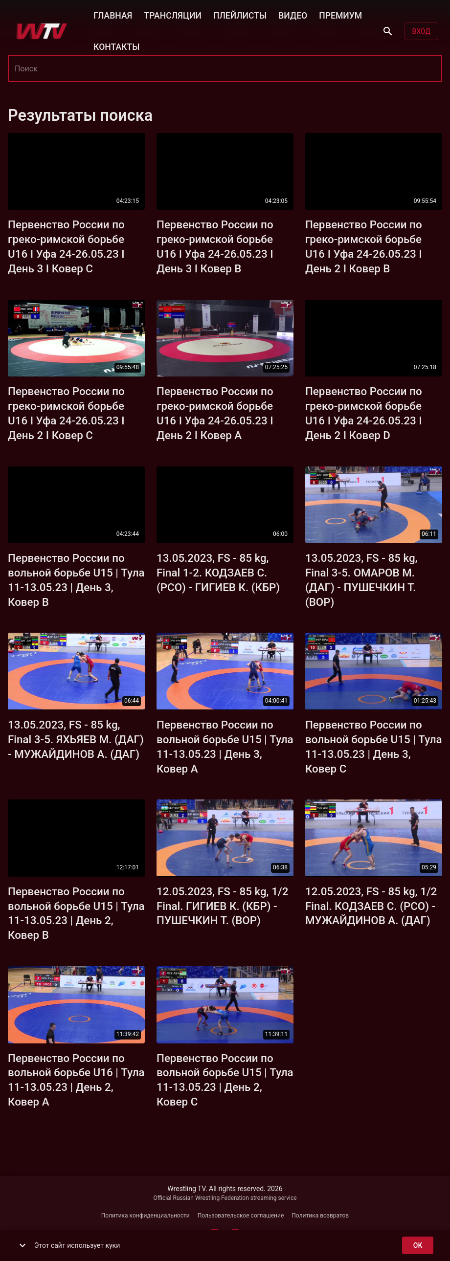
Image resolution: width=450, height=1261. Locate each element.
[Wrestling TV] (42, 31)
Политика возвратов (320, 1215)
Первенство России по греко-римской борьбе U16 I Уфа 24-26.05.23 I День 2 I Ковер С (66, 413)
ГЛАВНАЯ (113, 14)
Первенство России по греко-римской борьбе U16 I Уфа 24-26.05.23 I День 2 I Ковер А (215, 413)
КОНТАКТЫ (116, 46)
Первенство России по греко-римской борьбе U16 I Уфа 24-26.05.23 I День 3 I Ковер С (66, 246)
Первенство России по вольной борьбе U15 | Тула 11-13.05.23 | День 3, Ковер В (76, 580)
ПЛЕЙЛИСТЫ (239, 14)
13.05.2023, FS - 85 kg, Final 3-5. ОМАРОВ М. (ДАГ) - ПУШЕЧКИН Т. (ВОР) (361, 580)
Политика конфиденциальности (145, 1215)
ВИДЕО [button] (292, 14)
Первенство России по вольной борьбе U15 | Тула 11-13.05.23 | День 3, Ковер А (225, 746)
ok (417, 1246)
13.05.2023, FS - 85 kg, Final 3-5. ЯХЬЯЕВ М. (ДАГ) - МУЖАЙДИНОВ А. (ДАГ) (76, 739)
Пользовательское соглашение (241, 1215)
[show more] (22, 1245)
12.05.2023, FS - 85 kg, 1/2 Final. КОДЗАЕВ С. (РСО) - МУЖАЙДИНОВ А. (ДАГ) (371, 906)
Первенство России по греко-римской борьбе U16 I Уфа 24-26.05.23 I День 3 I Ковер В (215, 246)
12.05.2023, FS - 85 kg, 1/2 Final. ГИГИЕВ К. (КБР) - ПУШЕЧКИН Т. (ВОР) (222, 906)
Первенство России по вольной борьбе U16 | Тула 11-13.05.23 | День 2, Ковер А (76, 1080)
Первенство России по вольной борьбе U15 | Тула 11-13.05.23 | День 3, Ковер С (373, 746)
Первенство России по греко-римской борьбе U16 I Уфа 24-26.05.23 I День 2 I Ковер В (363, 246)
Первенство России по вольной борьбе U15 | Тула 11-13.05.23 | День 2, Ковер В (76, 913)
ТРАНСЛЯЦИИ (172, 14)
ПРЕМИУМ (340, 14)
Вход (421, 31)
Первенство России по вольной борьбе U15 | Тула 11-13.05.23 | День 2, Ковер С (225, 1080)
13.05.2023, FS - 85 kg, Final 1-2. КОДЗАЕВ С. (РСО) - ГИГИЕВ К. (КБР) (218, 573)
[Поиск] (388, 31)
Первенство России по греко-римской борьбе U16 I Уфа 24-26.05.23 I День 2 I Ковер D (363, 413)
